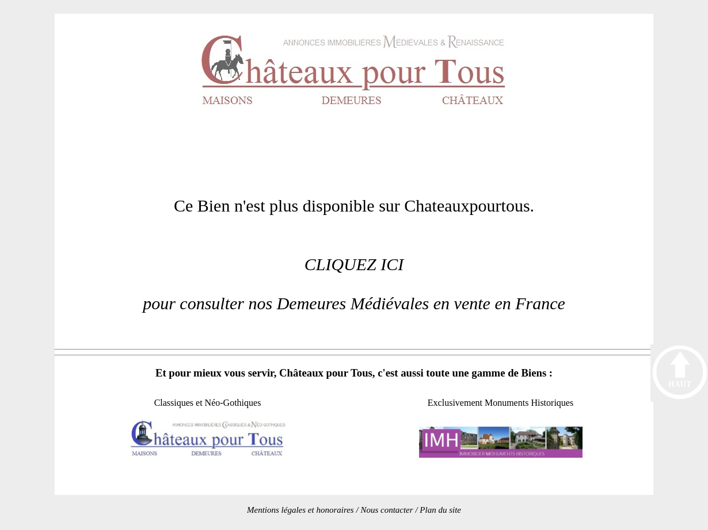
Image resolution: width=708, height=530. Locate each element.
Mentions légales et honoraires (300, 509)
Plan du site (440, 509)
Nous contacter (386, 509)
